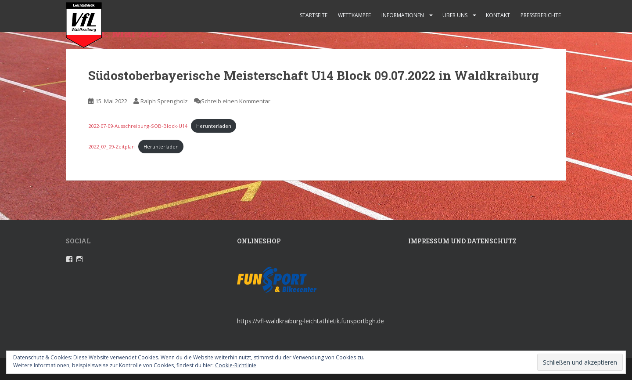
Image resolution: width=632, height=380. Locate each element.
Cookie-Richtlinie (235, 365)
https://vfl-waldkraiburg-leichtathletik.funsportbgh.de (310, 321)
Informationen (402, 15)
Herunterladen (213, 126)
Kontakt (498, 15)
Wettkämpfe (354, 15)
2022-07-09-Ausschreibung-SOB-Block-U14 (137, 126)
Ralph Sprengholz (164, 101)
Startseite (313, 15)
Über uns (454, 15)
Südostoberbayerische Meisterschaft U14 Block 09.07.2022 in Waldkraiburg (313, 75)
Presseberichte (541, 15)
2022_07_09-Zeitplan (111, 146)
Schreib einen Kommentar (235, 101)
